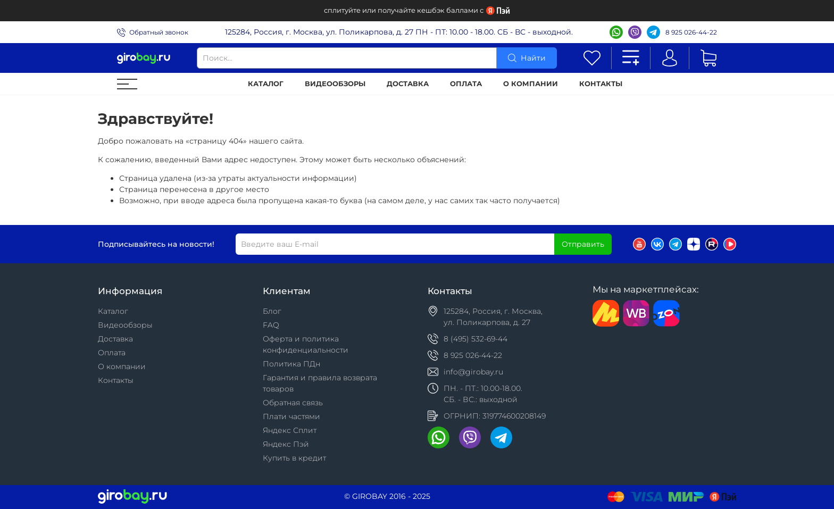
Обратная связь (293, 402)
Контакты (600, 84)
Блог (272, 311)
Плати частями (291, 416)
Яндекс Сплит (289, 430)
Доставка (408, 84)
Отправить (583, 244)
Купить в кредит (294, 458)
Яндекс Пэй (286, 444)
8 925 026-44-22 (691, 32)
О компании (530, 84)
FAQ (271, 325)
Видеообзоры (335, 84)
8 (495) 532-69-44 (475, 339)
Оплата (466, 84)
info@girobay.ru (473, 372)
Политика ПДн (291, 364)
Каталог (265, 84)
